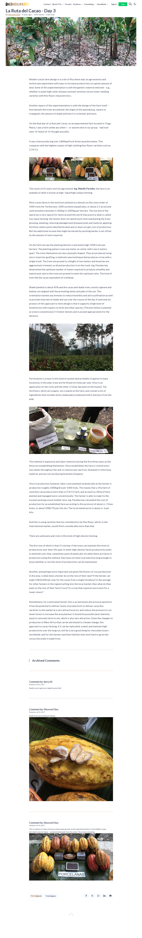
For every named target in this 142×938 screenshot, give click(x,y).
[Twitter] (92, 896)
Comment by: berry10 (40, 681)
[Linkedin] (104, 896)
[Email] (110, 896)
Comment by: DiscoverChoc (44, 709)
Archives (77, 4)
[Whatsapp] (98, 896)
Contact (47, 4)
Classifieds (101, 4)
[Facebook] (86, 896)
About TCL (57, 4)
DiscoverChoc (14, 15)
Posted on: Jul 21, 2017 (37, 684)
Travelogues (51, 896)
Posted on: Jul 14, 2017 (37, 712)
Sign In (114, 4)
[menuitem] (47, 4)
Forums (68, 4)
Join (123, 4)
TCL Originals (36, 896)
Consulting (88, 4)
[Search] (130, 4)
